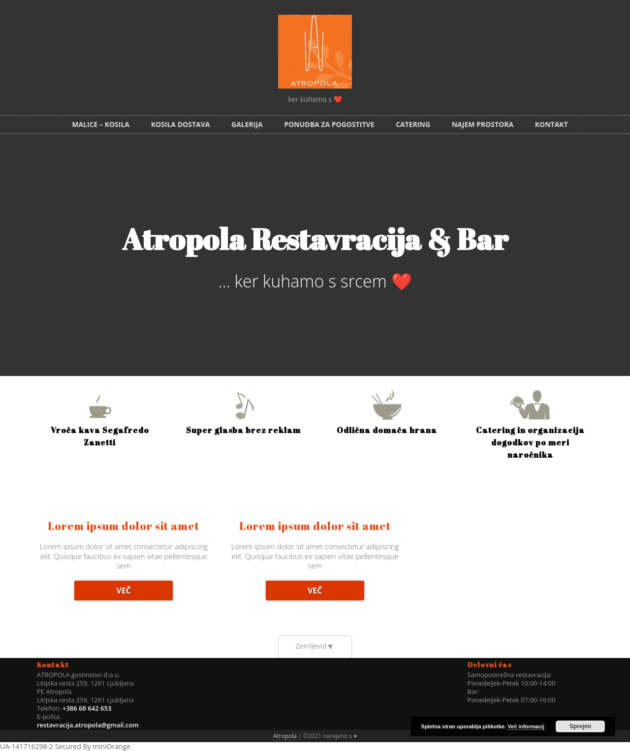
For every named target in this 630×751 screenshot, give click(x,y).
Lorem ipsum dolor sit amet (123, 526)
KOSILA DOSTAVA (180, 124)
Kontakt (551, 124)
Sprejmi (580, 726)
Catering (413, 124)
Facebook (616, 14)
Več (123, 590)
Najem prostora (482, 124)
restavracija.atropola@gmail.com (88, 724)
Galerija (247, 124)
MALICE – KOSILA (100, 124)
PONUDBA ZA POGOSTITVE (329, 124)
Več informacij (525, 726)
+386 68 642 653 (86, 708)
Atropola (285, 736)
